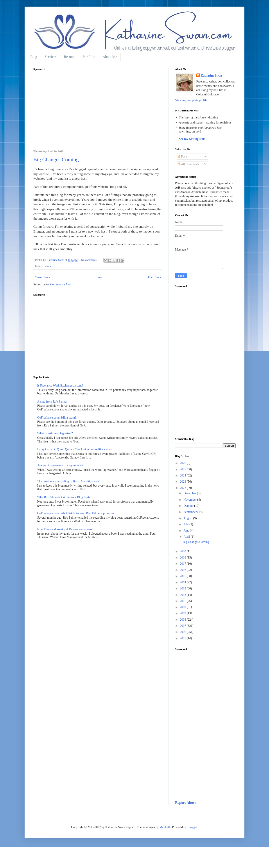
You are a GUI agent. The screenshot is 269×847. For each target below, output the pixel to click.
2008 (183, 619)
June (186, 530)
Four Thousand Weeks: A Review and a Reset (65, 529)
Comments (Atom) (61, 284)
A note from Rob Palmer (52, 401)
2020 (183, 551)
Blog (33, 57)
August (188, 518)
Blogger (192, 827)
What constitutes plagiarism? (55, 433)
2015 (183, 576)
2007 (183, 625)
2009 (183, 613)
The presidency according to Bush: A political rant (68, 481)
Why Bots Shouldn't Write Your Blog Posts (63, 497)
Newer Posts (42, 277)
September (190, 512)
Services (50, 57)
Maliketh (165, 827)
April (187, 536)
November (190, 499)
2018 (183, 557)
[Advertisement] (97, 112)
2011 (183, 601)
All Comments (188, 164)
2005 (183, 638)
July (186, 524)
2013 (183, 588)
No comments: (89, 259)
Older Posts (154, 277)
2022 (183, 488)
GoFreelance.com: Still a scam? (56, 417)
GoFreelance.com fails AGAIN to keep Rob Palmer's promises (75, 513)
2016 (183, 569)
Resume (69, 57)
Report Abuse (185, 802)
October (188, 505)
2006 (183, 632)
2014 (183, 582)
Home (98, 277)
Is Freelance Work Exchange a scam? (60, 385)
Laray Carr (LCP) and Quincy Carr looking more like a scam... (76, 449)
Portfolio (89, 57)
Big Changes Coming (56, 159)
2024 (183, 475)
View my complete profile (191, 100)
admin (47, 266)
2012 (183, 594)
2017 (183, 563)
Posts (183, 156)
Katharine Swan (211, 75)
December (190, 493)
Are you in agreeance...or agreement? (60, 465)
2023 (183, 481)
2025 (183, 469)
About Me (110, 57)
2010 (183, 607)
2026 (183, 463)
